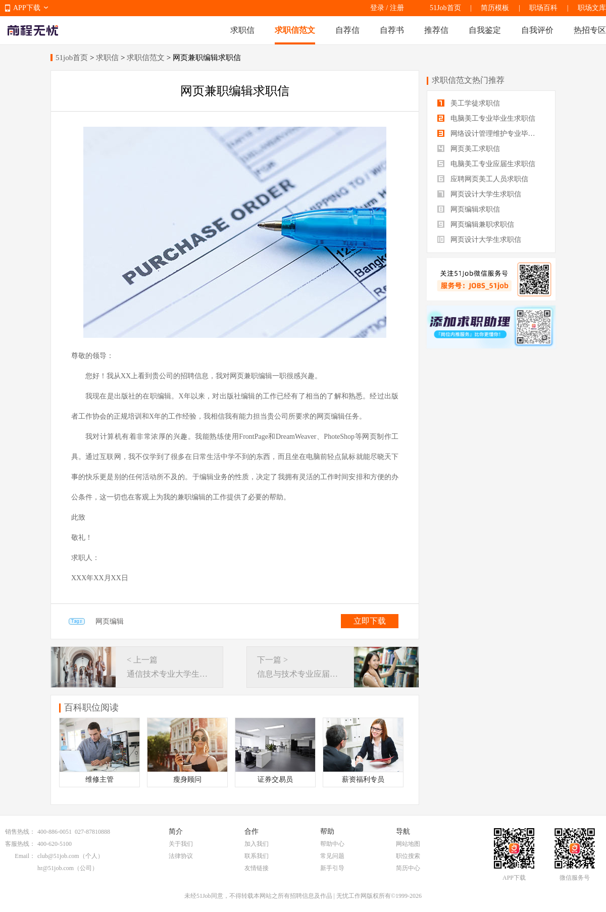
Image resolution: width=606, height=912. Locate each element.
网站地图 (408, 843)
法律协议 (181, 855)
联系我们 (256, 855)
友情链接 (256, 868)
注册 (397, 8)
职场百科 (543, 8)
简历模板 (495, 8)
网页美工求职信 (468, 149)
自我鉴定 (485, 30)
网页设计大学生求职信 (479, 194)
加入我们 (256, 843)
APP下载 (26, 8)
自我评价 (537, 30)
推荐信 (436, 30)
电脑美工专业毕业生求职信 (486, 118)
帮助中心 (332, 843)
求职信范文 (295, 30)
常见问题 (332, 855)
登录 (377, 8)
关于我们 (181, 843)
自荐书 (392, 30)
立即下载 (370, 621)
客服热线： (20, 843)
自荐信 (347, 30)
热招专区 (590, 30)
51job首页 (72, 58)
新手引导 (332, 868)
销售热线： (20, 831)
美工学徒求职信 (468, 103)
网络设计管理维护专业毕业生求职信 (491, 133)
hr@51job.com (55, 868)
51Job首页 (445, 8)
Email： (25, 855)
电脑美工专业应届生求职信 (486, 164)
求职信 (242, 30)
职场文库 (592, 8)
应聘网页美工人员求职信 (482, 179)
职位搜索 (408, 855)
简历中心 (408, 868)
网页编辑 (109, 621)
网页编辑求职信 (468, 209)
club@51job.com (58, 855)
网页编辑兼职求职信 (475, 224)
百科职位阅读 (91, 707)
